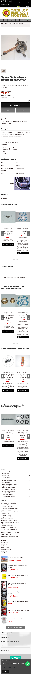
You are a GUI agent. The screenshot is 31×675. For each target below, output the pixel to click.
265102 (8, 320)
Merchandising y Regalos (8, 489)
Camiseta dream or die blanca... (17, 619)
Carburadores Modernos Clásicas (9, 508)
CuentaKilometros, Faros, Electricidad (10, 512)
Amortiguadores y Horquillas (8, 503)
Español (20, 6)
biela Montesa (10, 121)
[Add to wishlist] (8, 110)
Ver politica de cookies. (10, 667)
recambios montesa (6, 123)
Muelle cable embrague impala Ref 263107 (8, 434)
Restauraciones (5, 547)
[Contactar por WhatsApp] (27, 663)
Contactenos (4, 551)
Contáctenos (4, 544)
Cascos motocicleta (6, 510)
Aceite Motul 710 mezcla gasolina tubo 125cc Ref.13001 (23, 376)
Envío (16, 2)
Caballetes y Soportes (7, 506)
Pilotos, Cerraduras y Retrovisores (10, 532)
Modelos (3, 469)
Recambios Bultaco (7, 493)
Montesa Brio (5, 473)
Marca (12, 183)
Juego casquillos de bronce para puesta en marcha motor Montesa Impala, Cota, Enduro (8, 327)
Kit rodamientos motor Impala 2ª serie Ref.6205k (23, 434)
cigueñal (3, 121)
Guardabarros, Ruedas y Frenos (9, 520)
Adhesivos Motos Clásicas (8, 491)
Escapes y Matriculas (6, 517)
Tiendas (3, 546)
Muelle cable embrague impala (8, 442)
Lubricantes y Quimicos (7, 525)
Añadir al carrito (15, 105)
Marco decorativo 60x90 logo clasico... (18, 610)
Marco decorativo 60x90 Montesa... (18, 575)
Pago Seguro (3, 2)
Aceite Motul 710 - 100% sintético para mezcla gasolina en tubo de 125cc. (22, 385)
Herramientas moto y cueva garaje (10, 522)
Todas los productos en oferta (15, 627)
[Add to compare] (23, 110)
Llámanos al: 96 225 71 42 (23, 2)
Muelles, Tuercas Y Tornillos (8, 531)
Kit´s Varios (4, 524)
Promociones (4, 542)
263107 (8, 437)
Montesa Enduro (6, 477)
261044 (8, 234)
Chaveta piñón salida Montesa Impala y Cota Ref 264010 (8, 376)
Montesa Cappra (6, 479)
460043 (23, 233)
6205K (22, 437)
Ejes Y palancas (5, 513)
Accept (5, 671)
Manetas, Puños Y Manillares (8, 527)
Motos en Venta (6, 482)
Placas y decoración (6, 534)
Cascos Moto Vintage (7, 494)
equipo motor (17, 121)
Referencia (4, 91)
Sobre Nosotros (10, 2)
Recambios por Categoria (8, 496)
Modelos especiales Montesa (9, 480)
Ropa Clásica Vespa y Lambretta (9, 536)
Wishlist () (27, 6)
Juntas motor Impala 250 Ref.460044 (23, 314)
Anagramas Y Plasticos (7, 505)
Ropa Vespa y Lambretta (8, 487)
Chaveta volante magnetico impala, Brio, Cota (8, 241)
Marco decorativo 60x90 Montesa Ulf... (19, 601)
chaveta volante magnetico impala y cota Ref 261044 (8, 231)
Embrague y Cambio (6, 515)
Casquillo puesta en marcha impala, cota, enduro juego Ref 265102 (8, 316)
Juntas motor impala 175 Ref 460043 (23, 230)
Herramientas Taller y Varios (9, 484)
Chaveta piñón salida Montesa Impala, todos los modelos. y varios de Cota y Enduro (8, 385)
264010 (8, 379)
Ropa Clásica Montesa (7, 486)
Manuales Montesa (6, 549)
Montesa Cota (5, 475)
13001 (22, 379)
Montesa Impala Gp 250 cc (15, 558)
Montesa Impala (6, 472)
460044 (23, 317)
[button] (13, 259)
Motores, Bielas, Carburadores (9, 529)
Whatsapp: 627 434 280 (5, 4)
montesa (24, 121)
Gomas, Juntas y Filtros (7, 519)
